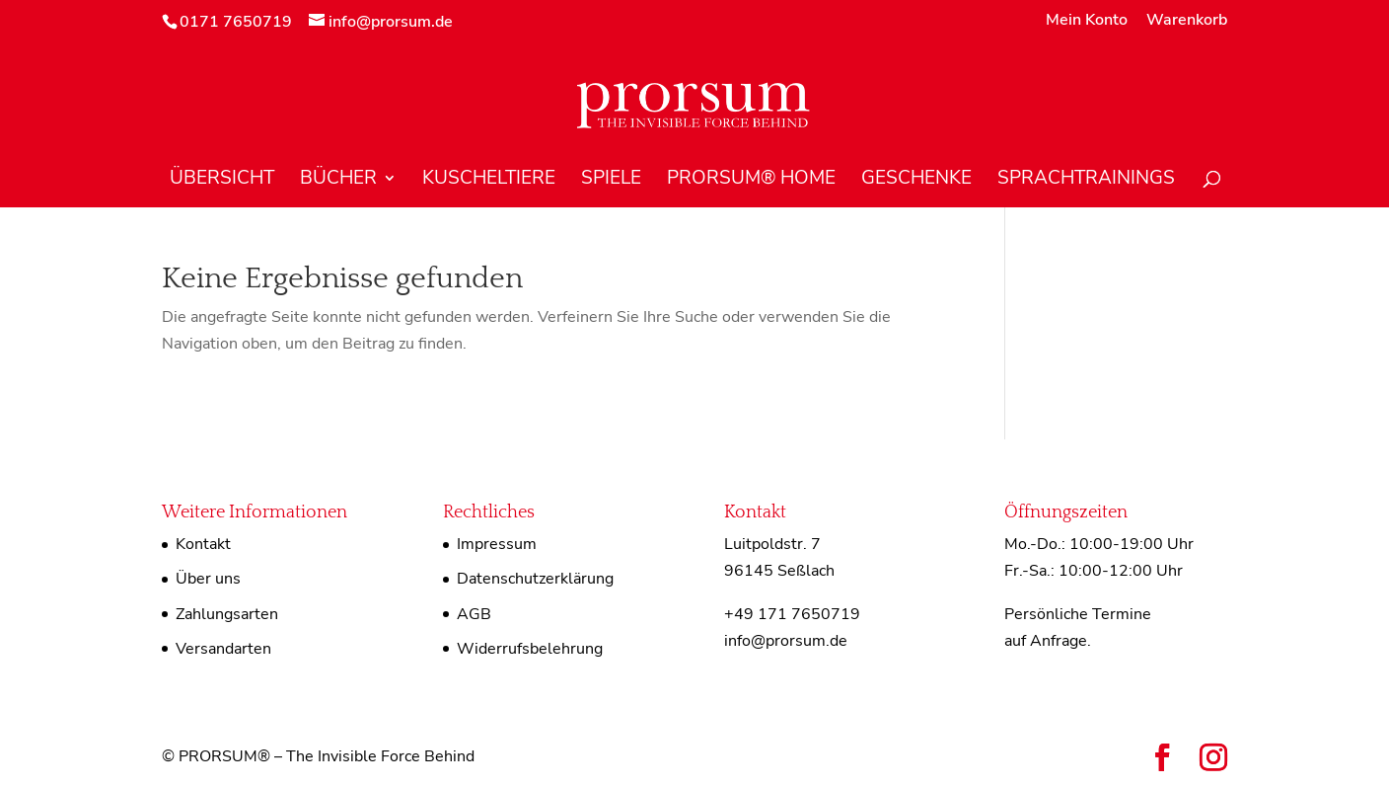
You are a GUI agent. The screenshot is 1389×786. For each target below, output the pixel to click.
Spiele (611, 181)
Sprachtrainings (1086, 181)
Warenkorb (1186, 21)
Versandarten (223, 649)
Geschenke (916, 181)
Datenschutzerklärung (535, 579)
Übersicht (222, 181)
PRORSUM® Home (751, 181)
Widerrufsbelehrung (530, 649)
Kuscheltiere (488, 181)
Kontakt (203, 544)
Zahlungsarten (227, 614)
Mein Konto (1087, 21)
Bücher (338, 181)
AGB (474, 614)
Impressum (497, 544)
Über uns (208, 579)
